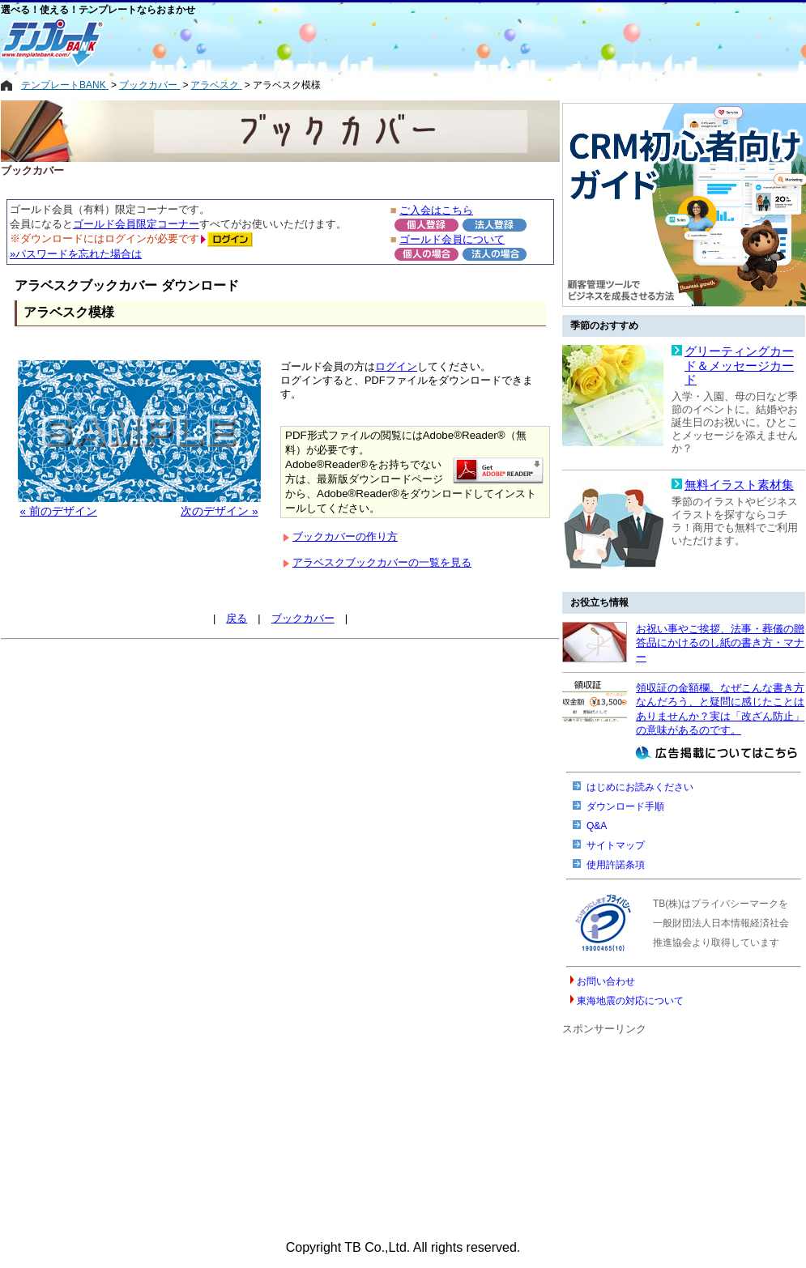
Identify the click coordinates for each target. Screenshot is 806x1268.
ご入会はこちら (436, 210)
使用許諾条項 (615, 864)
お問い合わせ (606, 981)
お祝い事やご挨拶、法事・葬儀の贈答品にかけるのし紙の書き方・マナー (720, 643)
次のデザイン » (219, 511)
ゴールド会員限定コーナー (136, 224)
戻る (236, 618)
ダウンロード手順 (625, 806)
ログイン (396, 366)
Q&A (596, 826)
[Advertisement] (337, 42)
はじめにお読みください (639, 787)
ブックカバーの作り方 (345, 536)
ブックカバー (303, 618)
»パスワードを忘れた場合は (76, 254)
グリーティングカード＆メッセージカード (739, 365)
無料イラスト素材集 (739, 485)
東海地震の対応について (630, 1000)
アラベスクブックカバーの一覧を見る (381, 562)
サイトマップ (615, 845)
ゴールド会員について (452, 239)
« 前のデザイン (58, 511)
